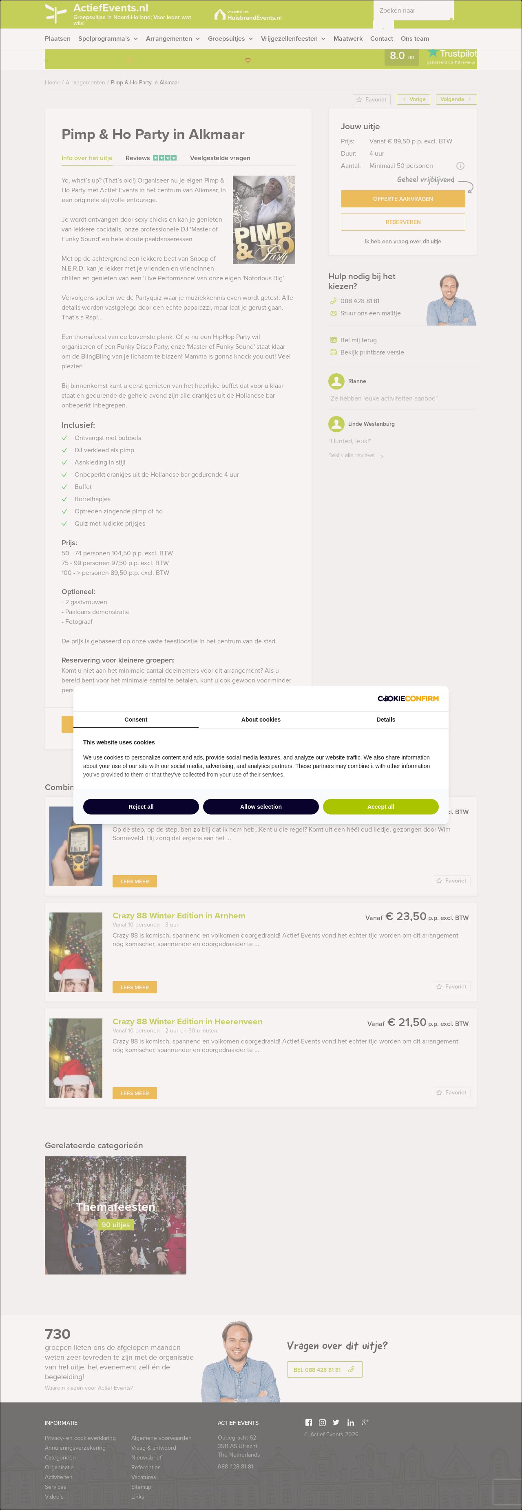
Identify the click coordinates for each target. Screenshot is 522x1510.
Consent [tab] (135, 719)
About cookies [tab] (261, 719)
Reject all (140, 806)
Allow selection (261, 806)
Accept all (380, 806)
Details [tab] (386, 719)
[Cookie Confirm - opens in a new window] (408, 699)
